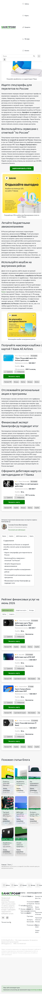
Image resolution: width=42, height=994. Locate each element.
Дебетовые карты (21, 536)
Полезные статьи (32, 925)
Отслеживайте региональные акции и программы (17, 576)
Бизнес (25, 50)
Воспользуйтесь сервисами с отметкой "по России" (14, 559)
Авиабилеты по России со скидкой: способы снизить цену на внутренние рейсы (16, 547)
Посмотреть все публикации (16, 530)
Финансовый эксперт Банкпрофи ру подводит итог (16, 582)
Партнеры (30, 916)
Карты (25, 15)
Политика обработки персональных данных (31, 910)
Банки (4, 536)
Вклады (26, 39)
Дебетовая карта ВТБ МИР (25, 657)
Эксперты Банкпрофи (30, 920)
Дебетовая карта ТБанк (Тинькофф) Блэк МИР (24, 624)
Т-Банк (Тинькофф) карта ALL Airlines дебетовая (26, 359)
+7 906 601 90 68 (25, 896)
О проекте (30, 896)
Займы (25, 4)
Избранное (19, 372)
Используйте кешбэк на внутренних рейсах (16, 571)
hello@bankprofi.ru (25, 906)
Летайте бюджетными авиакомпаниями (12, 565)
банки (3, 292)
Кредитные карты (21, 610)
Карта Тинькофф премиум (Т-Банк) (26, 724)
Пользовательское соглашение (32, 902)
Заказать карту (14, 376)
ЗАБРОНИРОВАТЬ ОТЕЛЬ (21, 168)
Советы (11, 536)
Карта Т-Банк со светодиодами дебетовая (26, 485)
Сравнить (8, 372)
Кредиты (26, 27)
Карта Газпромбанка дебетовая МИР (23, 690)
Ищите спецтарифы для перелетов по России (17, 554)
